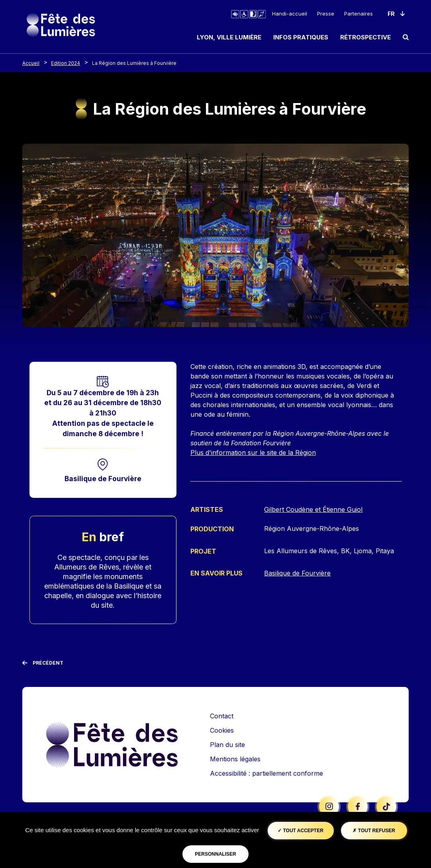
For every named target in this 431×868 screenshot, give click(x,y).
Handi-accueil (289, 13)
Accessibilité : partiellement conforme (266, 773)
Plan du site (227, 745)
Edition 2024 (65, 63)
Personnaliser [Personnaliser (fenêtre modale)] (215, 854)
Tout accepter (300, 830)
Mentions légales (235, 759)
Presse (325, 13)
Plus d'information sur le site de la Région (253, 452)
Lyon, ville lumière (229, 37)
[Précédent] (42, 663)
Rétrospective (365, 37)
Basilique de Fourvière (103, 478)
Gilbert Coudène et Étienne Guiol (313, 509)
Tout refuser (374, 830)
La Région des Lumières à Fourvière (134, 63)
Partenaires (358, 13)
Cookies (222, 730)
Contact (221, 716)
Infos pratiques (300, 37)
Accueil (30, 63)
